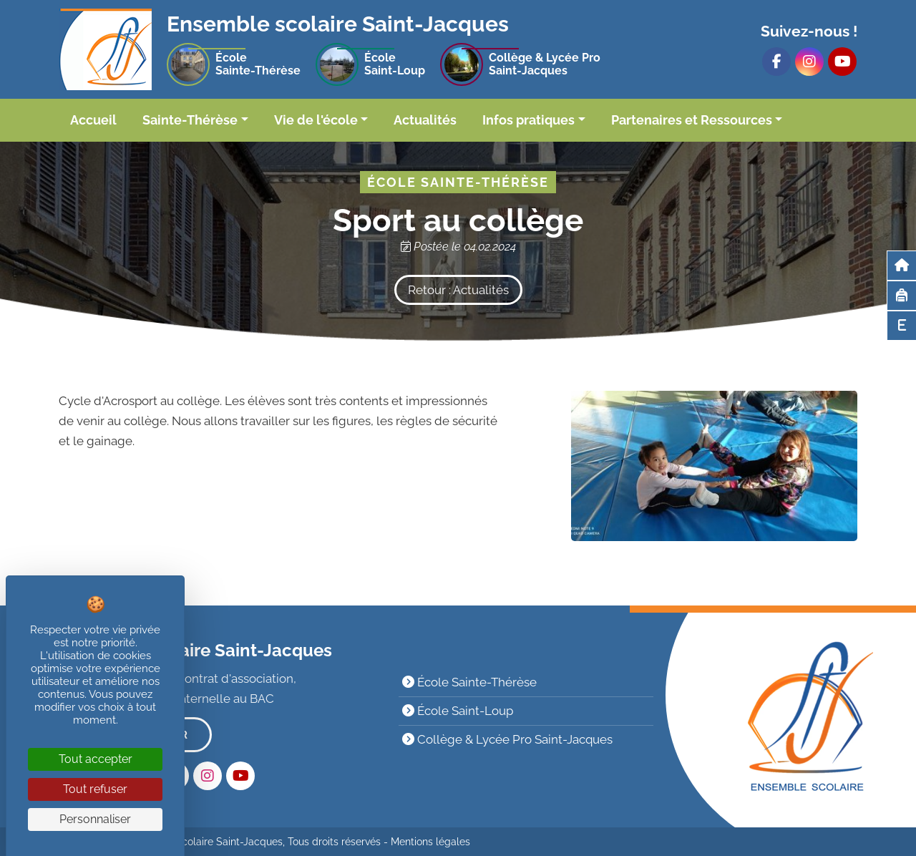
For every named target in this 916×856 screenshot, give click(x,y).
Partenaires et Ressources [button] (691, 119)
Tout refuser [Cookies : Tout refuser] (95, 789)
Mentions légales (430, 841)
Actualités (425, 119)
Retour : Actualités (458, 290)
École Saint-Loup (457, 711)
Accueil (93, 119)
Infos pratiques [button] (528, 119)
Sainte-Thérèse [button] (190, 119)
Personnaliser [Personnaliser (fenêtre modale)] (95, 819)
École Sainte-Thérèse (469, 682)
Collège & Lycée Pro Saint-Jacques (507, 739)
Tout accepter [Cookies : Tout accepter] (95, 759)
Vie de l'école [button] (316, 119)
